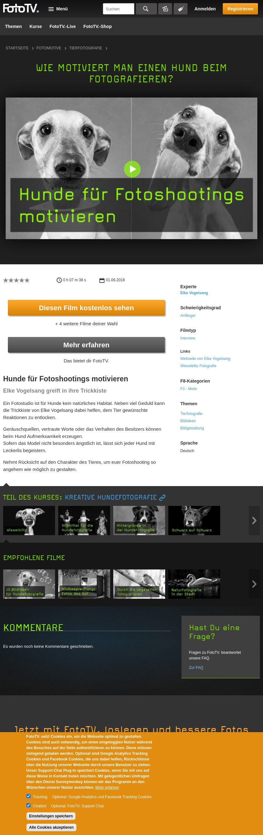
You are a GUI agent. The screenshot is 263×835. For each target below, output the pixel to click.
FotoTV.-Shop (97, 26)
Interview (187, 338)
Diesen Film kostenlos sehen (86, 308)
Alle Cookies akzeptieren (51, 827)
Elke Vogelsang (194, 293)
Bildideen (188, 421)
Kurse (36, 26)
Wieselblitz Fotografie (198, 366)
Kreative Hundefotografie (111, 498)
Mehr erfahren (86, 345)
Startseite (17, 48)
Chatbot (39, 806)
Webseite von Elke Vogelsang (205, 358)
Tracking (40, 797)
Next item (254, 520)
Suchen (146, 8)
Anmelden (205, 8)
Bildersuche (165, 8)
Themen (13, 26)
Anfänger (188, 315)
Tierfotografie (85, 48)
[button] (133, 170)
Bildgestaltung (192, 428)
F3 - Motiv (188, 389)
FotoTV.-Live (62, 26)
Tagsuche (180, 8)
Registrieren (240, 8)
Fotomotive (48, 48)
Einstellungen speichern (51, 816)
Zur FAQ (196, 667)
